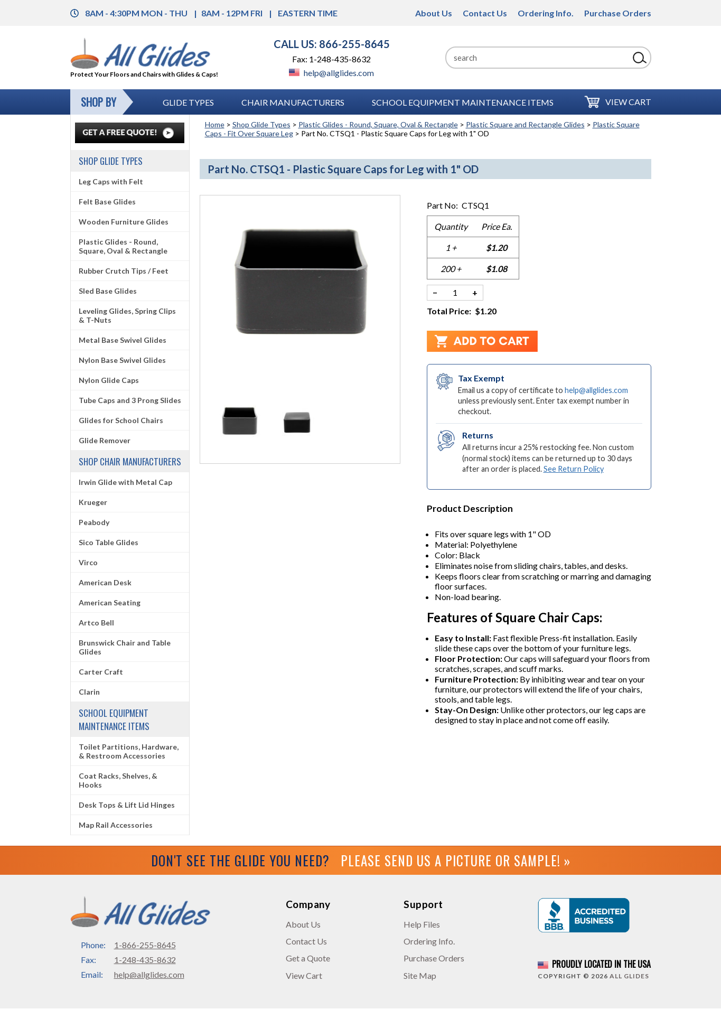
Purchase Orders (617, 13)
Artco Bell (96, 622)
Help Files (422, 924)
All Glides (629, 976)
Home (214, 124)
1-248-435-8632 (145, 960)
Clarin (89, 691)
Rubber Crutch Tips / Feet (123, 270)
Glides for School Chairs (121, 420)
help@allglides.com (331, 73)
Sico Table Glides (108, 542)
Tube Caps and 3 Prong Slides (130, 400)
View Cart (628, 102)
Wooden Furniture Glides (123, 221)
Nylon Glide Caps (109, 380)
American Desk (105, 582)
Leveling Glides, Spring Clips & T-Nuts (127, 315)
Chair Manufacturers (292, 102)
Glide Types (188, 102)
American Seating (110, 602)
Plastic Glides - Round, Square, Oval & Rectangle (378, 124)
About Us (433, 13)
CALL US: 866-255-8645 (332, 44)
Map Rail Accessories (116, 824)
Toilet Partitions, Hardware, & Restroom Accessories (129, 751)
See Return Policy (574, 468)
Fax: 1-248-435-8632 (331, 59)
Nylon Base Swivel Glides (122, 360)
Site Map (420, 975)
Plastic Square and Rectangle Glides (525, 124)
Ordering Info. (546, 13)
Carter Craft (101, 671)
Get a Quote (308, 958)
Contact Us (485, 13)
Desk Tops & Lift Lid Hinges (127, 804)
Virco (88, 562)
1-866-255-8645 (145, 945)
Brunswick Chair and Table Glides (125, 647)
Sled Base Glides (108, 290)
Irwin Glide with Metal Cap (125, 482)
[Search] (537, 57)
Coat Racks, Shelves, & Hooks (118, 780)
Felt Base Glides (107, 201)
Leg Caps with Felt (111, 181)
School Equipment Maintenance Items (463, 102)
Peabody (94, 522)
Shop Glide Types (261, 124)
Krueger (93, 502)
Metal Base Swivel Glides (122, 339)
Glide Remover (104, 440)
